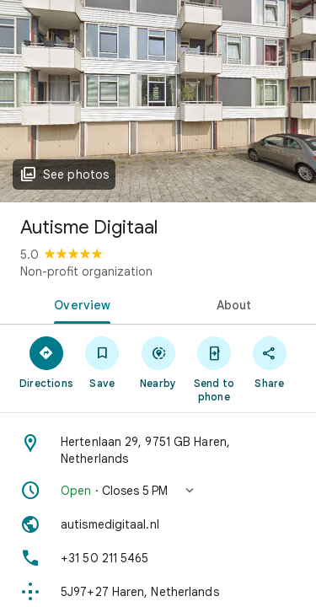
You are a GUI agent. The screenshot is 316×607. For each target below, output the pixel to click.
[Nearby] (157, 361)
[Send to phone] (214, 368)
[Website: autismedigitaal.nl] (158, 524)
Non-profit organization (86, 271)
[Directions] (46, 361)
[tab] (79, 303)
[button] (158, 491)
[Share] (269, 361)
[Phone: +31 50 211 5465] (158, 558)
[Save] (102, 361)
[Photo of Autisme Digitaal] (158, 101)
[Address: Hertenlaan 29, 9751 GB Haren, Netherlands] (158, 450)
